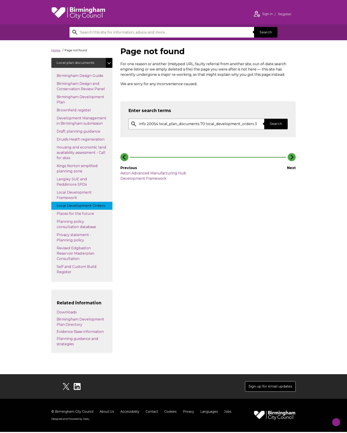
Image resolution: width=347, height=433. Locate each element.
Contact (151, 413)
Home (55, 50)
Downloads (67, 313)
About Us (107, 413)
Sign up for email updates (269, 387)
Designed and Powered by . (70, 420)
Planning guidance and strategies (77, 342)
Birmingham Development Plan (80, 100)
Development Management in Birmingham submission (84, 121)
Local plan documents (76, 63)
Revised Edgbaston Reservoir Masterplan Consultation (75, 254)
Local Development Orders (84, 206)
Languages (208, 413)
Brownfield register (78, 110)
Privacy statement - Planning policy (75, 238)
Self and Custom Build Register (76, 270)
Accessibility (129, 413)
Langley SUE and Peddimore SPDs (76, 182)
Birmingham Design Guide (84, 76)
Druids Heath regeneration (84, 139)
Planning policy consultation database (81, 225)
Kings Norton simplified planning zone (77, 169)
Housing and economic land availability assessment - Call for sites (81, 153)
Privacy (187, 413)
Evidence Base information (80, 332)
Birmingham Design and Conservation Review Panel (84, 87)
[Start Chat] (334, 420)
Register (284, 14)
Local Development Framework (74, 195)
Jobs (226, 413)
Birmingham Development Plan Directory (80, 322)
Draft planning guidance (83, 131)
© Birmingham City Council (72, 413)
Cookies (170, 413)
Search (265, 32)
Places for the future (80, 214)
